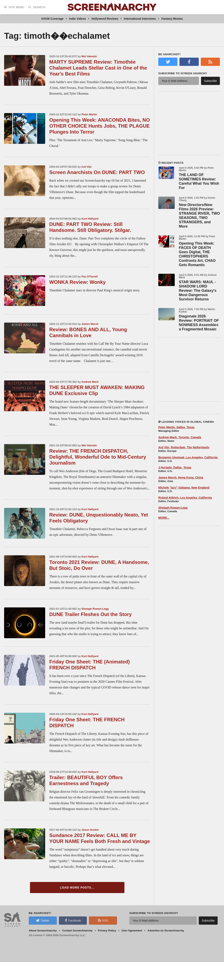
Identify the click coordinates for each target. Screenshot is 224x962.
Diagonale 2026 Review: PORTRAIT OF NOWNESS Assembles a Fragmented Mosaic (199, 322)
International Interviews (140, 18)
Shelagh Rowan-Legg (95, 608)
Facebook (73, 920)
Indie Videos (77, 18)
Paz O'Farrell (90, 276)
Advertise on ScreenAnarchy (165, 930)
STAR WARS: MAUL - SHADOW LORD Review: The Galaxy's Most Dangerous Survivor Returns (197, 290)
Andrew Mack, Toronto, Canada (179, 437)
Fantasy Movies (172, 18)
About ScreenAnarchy (43, 930)
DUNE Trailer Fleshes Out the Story (90, 614)
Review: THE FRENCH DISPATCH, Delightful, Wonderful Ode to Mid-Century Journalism (97, 457)
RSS (103, 920)
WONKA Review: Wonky (77, 282)
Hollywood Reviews (104, 18)
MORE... (163, 517)
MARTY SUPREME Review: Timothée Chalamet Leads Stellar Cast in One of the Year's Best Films (98, 68)
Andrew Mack (90, 381)
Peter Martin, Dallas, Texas (176, 427)
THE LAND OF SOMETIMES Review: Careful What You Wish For (199, 181)
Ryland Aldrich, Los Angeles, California (185, 497)
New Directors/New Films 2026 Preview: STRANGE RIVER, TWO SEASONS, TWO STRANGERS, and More (199, 215)
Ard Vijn (86, 166)
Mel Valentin (89, 56)
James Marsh (90, 323)
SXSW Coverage (52, 18)
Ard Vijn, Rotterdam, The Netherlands (183, 447)
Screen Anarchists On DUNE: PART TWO (97, 172)
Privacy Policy (107, 930)
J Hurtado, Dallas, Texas (174, 467)
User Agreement (132, 930)
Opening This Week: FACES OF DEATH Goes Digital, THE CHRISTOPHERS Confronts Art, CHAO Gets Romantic (197, 254)
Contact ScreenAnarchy (77, 930)
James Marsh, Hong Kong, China (180, 477)
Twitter (42, 920)
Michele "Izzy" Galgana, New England (183, 487)
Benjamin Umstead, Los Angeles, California (188, 457)
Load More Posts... (77, 887)
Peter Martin (89, 114)
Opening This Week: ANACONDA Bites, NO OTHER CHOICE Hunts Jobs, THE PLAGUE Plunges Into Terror (99, 126)
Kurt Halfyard (90, 218)
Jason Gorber (90, 829)
